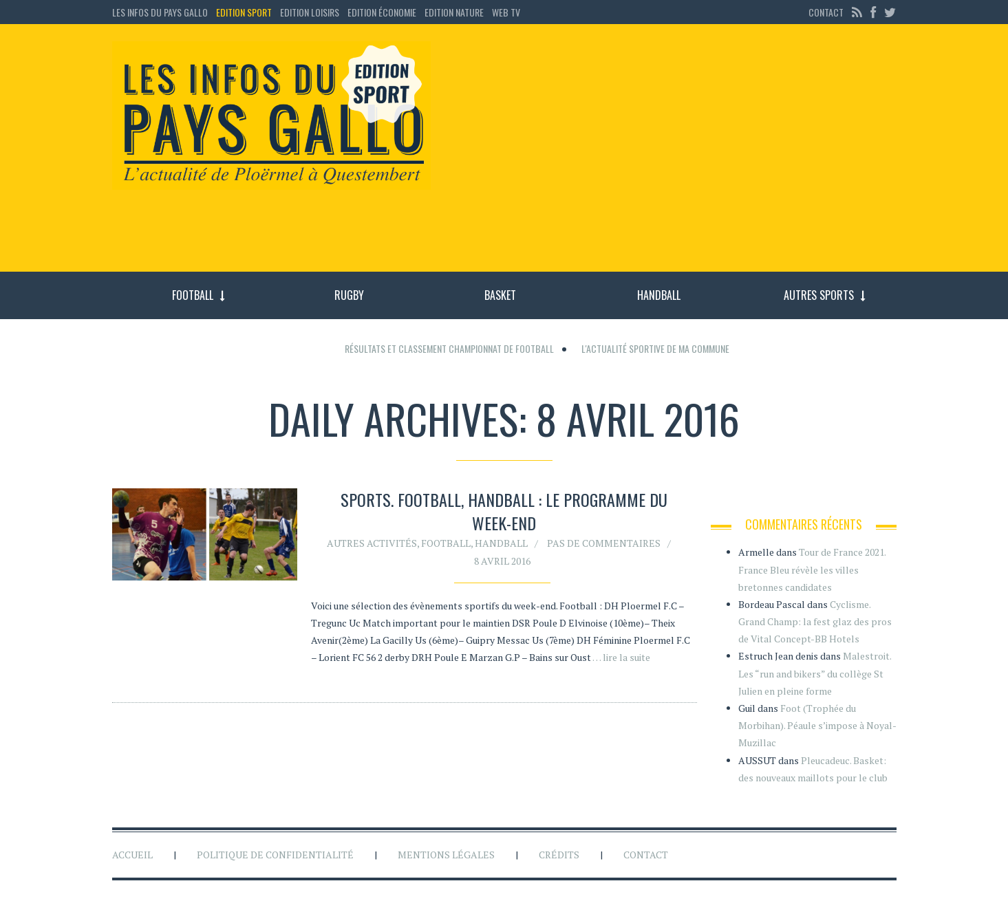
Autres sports (819, 295)
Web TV (506, 12)
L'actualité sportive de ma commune (655, 348)
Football (192, 295)
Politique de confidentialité (275, 854)
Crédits (559, 854)
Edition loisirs (309, 12)
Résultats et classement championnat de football (449, 348)
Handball (658, 295)
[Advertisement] (674, 154)
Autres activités (372, 543)
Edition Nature (454, 12)
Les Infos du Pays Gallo (160, 12)
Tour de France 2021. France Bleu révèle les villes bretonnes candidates (812, 569)
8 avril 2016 (502, 560)
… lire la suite (621, 657)
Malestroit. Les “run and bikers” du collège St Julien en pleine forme (814, 673)
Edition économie (381, 12)
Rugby (349, 295)
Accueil (132, 854)
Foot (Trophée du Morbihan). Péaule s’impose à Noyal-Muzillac (817, 725)
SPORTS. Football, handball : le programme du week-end (504, 511)
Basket (500, 295)
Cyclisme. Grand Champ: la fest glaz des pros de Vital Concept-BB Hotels (815, 621)
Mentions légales (446, 854)
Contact (826, 12)
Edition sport (244, 12)
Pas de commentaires (604, 543)
